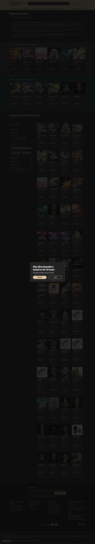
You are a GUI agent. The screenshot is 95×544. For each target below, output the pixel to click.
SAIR (55, 277)
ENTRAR (39, 277)
